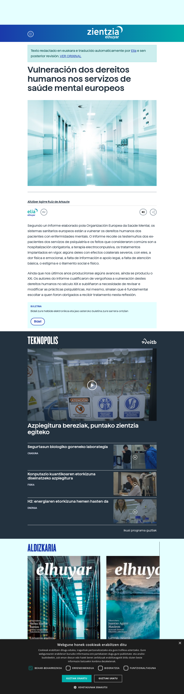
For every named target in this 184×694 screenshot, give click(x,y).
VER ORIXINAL (70, 56)
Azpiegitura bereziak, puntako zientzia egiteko (83, 429)
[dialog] (92, 666)
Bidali (37, 321)
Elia (133, 51)
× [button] (179, 643)
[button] (31, 34)
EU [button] (43, 212)
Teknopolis (43, 340)
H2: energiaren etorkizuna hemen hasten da (68, 501)
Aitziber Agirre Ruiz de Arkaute (49, 202)
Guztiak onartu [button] (76, 678)
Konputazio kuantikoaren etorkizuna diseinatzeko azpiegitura (61, 476)
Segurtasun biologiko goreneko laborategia (68, 446)
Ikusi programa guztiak (140, 530)
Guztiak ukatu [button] (108, 678)
